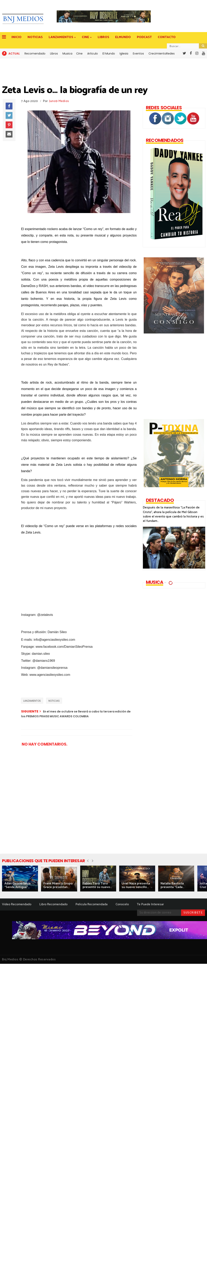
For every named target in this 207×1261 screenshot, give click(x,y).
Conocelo (122, 904)
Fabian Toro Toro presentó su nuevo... (97, 885)
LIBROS (103, 37)
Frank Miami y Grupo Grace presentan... (58, 885)
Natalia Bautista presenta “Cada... (172, 885)
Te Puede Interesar (150, 904)
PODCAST (144, 37)
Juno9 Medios (59, 101)
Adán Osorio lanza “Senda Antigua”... (17, 885)
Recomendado (35, 54)
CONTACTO (167, 37)
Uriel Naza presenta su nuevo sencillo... (136, 885)
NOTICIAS (35, 37)
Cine (79, 54)
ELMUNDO (123, 37)
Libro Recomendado (53, 904)
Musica (67, 54)
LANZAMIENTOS (61, 37)
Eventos (138, 54)
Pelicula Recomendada (92, 904)
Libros (54, 54)
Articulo (92, 54)
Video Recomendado (16, 904)
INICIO (16, 37)
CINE (86, 37)
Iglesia (124, 54)
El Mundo (108, 54)
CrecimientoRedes (162, 54)
